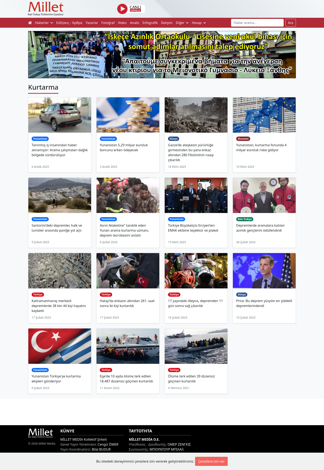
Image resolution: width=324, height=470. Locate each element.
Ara (290, 22)
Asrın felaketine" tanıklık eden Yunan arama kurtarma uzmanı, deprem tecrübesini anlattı (124, 230)
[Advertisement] (162, 411)
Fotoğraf (108, 22)
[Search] (257, 23)
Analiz (134, 22)
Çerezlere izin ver (211, 461)
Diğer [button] (182, 22)
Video (122, 22)
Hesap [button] (199, 22)
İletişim (167, 22)
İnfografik (150, 22)
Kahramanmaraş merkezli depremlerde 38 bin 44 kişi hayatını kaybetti (59, 306)
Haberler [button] (44, 22)
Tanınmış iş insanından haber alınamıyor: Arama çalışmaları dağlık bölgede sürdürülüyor (60, 150)
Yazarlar (92, 22)
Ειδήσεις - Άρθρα (69, 22)
